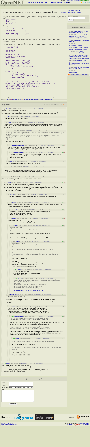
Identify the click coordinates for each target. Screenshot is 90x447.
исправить (63, 12)
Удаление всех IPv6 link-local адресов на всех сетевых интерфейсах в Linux (78, 36)
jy (8, 134)
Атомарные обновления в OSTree (75, 44)
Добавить (69, 445)
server (50, 115)
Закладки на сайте (7, 443)
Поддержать (77, 445)
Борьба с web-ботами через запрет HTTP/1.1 (78, 31)
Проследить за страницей (9, 445)
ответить (24, 126)
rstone (15, 115)
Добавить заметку (74, 10)
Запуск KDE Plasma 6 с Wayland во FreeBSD (79, 67)
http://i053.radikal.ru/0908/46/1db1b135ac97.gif (28, 309)
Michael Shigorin (18, 170)
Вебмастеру (85, 445)
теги (70, 2)
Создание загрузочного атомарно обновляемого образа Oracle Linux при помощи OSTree (79, 57)
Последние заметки (78, 27)
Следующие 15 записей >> (80, 74)
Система (25, 117)
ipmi (45, 115)
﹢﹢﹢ (28, 126)
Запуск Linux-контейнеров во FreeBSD (76, 52)
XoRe (17, 259)
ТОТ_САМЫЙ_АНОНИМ (18, 163)
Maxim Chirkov (84, 443)
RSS (64, 122)
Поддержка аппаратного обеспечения (40, 117)
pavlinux (8, 126)
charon (12, 179)
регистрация (77, 0)
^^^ (24, 134)
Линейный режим (49, 122)
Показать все (58, 122)
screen (55, 115)
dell (47, 115)
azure (7, 195)
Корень (9, 117)
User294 (14, 220)
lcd (52, 115)
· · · (32, 126)
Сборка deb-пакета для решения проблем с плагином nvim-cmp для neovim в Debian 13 (79, 62)
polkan (9, 140)
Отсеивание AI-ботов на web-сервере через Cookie (78, 48)
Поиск (66, 2)
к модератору (40, 126)
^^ (21, 134)
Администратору (17, 117)
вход (72, 0)
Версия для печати (74, 12)
